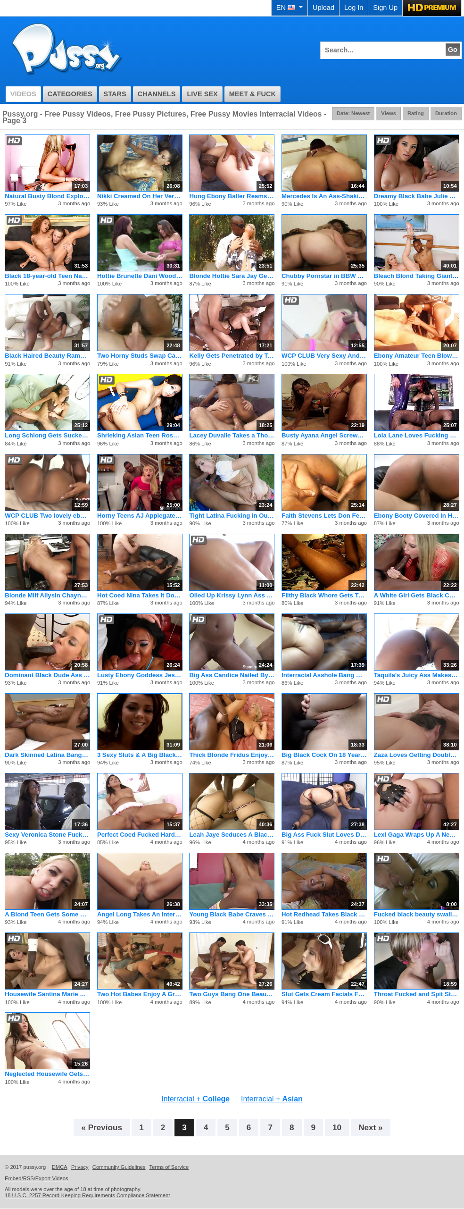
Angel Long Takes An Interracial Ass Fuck (139, 914)
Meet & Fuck (252, 94)
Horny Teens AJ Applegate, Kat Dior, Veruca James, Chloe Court (139, 515)
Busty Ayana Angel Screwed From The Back (324, 435)
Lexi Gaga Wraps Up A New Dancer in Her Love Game (416, 834)
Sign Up (385, 7)
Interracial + (195, 1099)
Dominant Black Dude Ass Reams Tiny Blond (47, 675)
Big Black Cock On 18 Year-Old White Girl (324, 754)
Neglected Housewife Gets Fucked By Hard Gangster (47, 1073)
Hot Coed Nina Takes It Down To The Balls (139, 595)
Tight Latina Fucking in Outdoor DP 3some (231, 515)
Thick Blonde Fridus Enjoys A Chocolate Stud (231, 754)
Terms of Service (169, 1167)
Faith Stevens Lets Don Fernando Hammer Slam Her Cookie (324, 515)
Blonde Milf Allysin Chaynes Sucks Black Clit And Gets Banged (47, 595)
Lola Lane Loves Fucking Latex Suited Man (416, 435)
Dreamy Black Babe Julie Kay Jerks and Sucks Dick (416, 196)
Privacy (80, 1167)
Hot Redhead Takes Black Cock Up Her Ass (324, 914)
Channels (157, 94)
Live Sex (202, 94)
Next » (370, 1127)
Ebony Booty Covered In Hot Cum (416, 515)
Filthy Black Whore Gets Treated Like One (324, 595)
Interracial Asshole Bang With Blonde (324, 675)
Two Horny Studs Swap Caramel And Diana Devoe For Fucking (139, 355)
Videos (23, 94)
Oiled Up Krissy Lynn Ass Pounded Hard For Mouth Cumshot (231, 595)
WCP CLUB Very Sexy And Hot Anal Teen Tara (324, 355)
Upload (323, 7)
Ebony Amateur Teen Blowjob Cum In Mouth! (416, 355)
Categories (70, 94)
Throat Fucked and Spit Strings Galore (416, 994)
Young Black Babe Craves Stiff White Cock (231, 914)
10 (336, 1127)
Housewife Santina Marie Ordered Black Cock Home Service (47, 994)
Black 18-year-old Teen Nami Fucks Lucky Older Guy (47, 275)
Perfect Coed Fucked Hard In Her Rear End (139, 834)
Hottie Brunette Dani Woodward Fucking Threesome (139, 275)
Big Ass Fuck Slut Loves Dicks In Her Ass (324, 834)
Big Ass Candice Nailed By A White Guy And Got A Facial (231, 675)
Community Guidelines (119, 1167)
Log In (353, 7)
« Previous (101, 1127)
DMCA (59, 1167)
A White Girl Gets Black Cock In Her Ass (416, 595)
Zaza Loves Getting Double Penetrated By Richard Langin (416, 754)
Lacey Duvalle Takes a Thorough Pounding (231, 435)
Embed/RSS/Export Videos (36, 1178)
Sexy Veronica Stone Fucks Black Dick (47, 834)
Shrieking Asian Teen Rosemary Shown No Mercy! (139, 435)
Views (388, 113)
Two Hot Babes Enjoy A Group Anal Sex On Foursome (139, 994)
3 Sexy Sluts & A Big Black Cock (139, 754)
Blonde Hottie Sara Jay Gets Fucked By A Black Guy (231, 275)
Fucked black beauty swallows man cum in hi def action (416, 914)
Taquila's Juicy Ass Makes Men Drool (416, 675)
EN (289, 7)
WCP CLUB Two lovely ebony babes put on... (47, 515)
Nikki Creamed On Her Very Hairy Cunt (139, 196)
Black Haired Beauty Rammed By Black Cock (47, 355)
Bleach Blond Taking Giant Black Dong (416, 275)
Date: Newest (353, 113)
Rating (415, 113)
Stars (115, 94)
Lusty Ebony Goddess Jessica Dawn (139, 675)
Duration (446, 113)
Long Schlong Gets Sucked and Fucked (47, 435)
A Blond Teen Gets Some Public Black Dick (47, 914)
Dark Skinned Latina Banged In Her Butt (47, 754)
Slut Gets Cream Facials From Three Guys (324, 994)
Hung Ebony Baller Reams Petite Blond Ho (231, 196)
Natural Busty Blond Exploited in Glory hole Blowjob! (47, 196)
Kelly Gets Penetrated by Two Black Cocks (231, 355)
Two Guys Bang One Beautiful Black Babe (231, 994)
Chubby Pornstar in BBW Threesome (324, 275)
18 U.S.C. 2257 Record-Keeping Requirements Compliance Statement (87, 1195)
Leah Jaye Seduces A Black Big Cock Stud (231, 834)
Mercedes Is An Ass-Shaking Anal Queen (324, 196)
